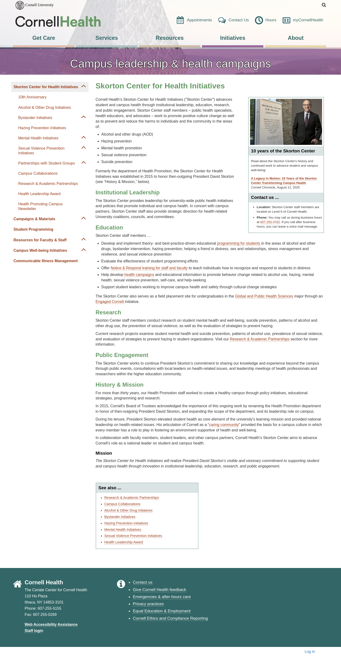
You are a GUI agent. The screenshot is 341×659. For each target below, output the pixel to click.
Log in (310, 652)
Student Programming (33, 229)
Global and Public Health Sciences (264, 296)
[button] (324, 5)
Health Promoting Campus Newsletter (40, 206)
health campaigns (139, 275)
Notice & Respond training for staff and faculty (149, 268)
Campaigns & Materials (34, 219)
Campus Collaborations (38, 173)
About (296, 38)
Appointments (193, 20)
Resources (170, 38)
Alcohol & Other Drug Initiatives (44, 107)
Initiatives (232, 38)
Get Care (43, 38)
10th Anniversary (32, 97)
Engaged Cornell (110, 302)
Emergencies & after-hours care (162, 596)
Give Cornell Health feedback (159, 589)
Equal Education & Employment (162, 611)
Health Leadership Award (39, 194)
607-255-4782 (270, 222)
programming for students (239, 243)
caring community (224, 425)
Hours (265, 20)
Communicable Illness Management (45, 261)
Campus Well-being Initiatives (40, 250)
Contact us (143, 582)
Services (106, 38)
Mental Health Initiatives (38, 138)
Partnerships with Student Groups (46, 163)
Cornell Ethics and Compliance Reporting (170, 618)
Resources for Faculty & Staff (40, 240)
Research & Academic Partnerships (48, 184)
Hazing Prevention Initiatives (42, 128)
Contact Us (233, 20)
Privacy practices (148, 603)
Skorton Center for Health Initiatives (45, 87)
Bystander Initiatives (35, 118)
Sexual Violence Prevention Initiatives (41, 150)
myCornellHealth (302, 20)
